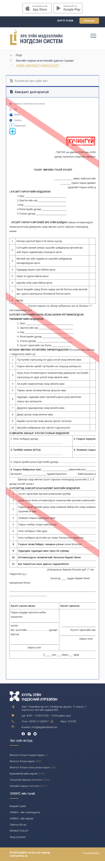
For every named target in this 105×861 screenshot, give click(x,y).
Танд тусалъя (18, 836)
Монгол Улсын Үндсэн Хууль (27, 755)
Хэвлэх (15, 120)
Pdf (13, 109)
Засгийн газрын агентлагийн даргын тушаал (45, 60)
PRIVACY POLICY (19, 830)
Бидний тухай (18, 806)
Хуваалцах (17, 125)
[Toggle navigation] (93, 36)
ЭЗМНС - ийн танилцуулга (25, 812)
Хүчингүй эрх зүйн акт (29, 81)
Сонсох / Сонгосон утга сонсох (27, 103)
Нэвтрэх (89, 20)
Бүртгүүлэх (65, 20)
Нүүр (19, 55)
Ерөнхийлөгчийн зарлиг (24, 773)
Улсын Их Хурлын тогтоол (26, 779)
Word (14, 114)
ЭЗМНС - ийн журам (21, 818)
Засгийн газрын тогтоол (24, 785)
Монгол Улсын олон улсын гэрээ (30, 767)
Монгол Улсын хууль (22, 761)
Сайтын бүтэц (18, 824)
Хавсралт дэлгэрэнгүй (29, 92)
